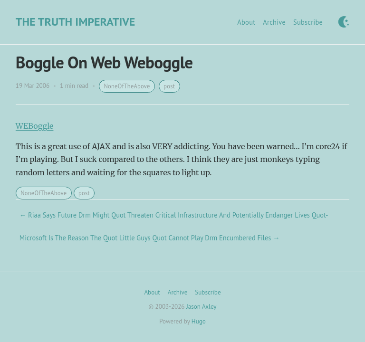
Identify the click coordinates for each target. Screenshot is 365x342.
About (246, 22)
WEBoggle (35, 126)
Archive (274, 22)
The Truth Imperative (75, 21)
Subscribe (308, 22)
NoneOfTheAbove (127, 86)
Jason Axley (201, 307)
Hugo (199, 321)
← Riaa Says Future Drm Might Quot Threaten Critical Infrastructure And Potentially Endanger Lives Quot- (173, 214)
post (169, 86)
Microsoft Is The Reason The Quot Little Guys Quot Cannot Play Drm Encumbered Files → (149, 237)
